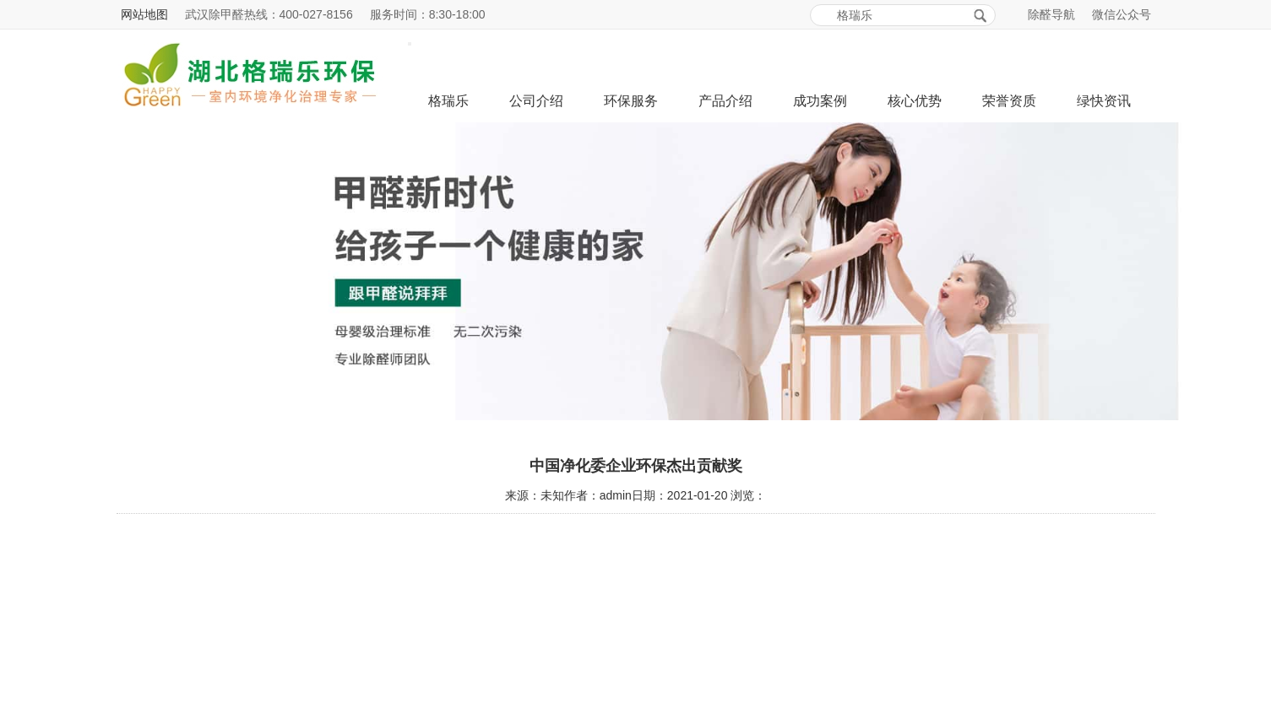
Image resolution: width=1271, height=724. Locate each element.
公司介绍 (536, 101)
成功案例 (820, 101)
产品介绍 (725, 101)
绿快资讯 (1104, 101)
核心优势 (915, 101)
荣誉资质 (1009, 101)
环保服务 (631, 101)
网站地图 (144, 14)
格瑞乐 (448, 101)
